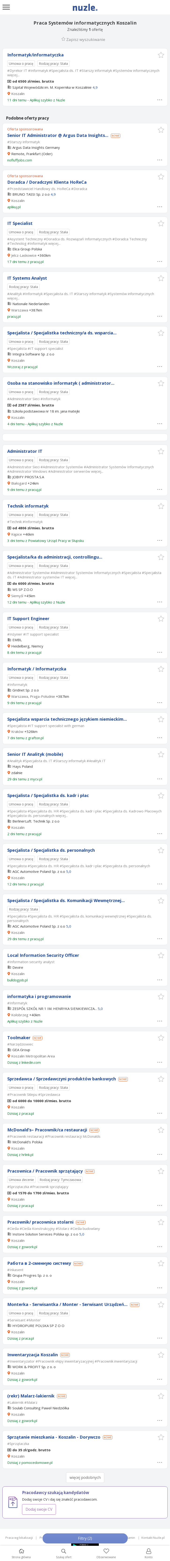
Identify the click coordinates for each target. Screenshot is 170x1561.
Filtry (85, 1538)
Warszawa (19, 310)
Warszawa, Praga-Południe (33, 696)
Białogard (19, 483)
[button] (161, 55)
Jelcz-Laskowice (24, 255)
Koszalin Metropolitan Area (33, 1056)
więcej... (13, 75)
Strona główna (21, 1554)
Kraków (17, 731)
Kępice (16, 534)
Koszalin (18, 93)
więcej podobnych (85, 1477)
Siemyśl (17, 595)
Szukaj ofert (63, 1554)
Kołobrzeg (19, 1015)
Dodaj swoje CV (39, 1509)
